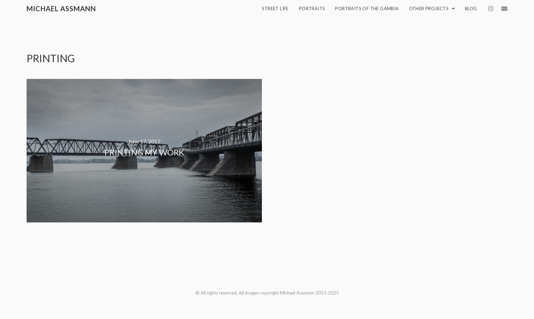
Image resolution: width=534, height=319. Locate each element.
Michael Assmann (61, 8)
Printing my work (144, 152)
